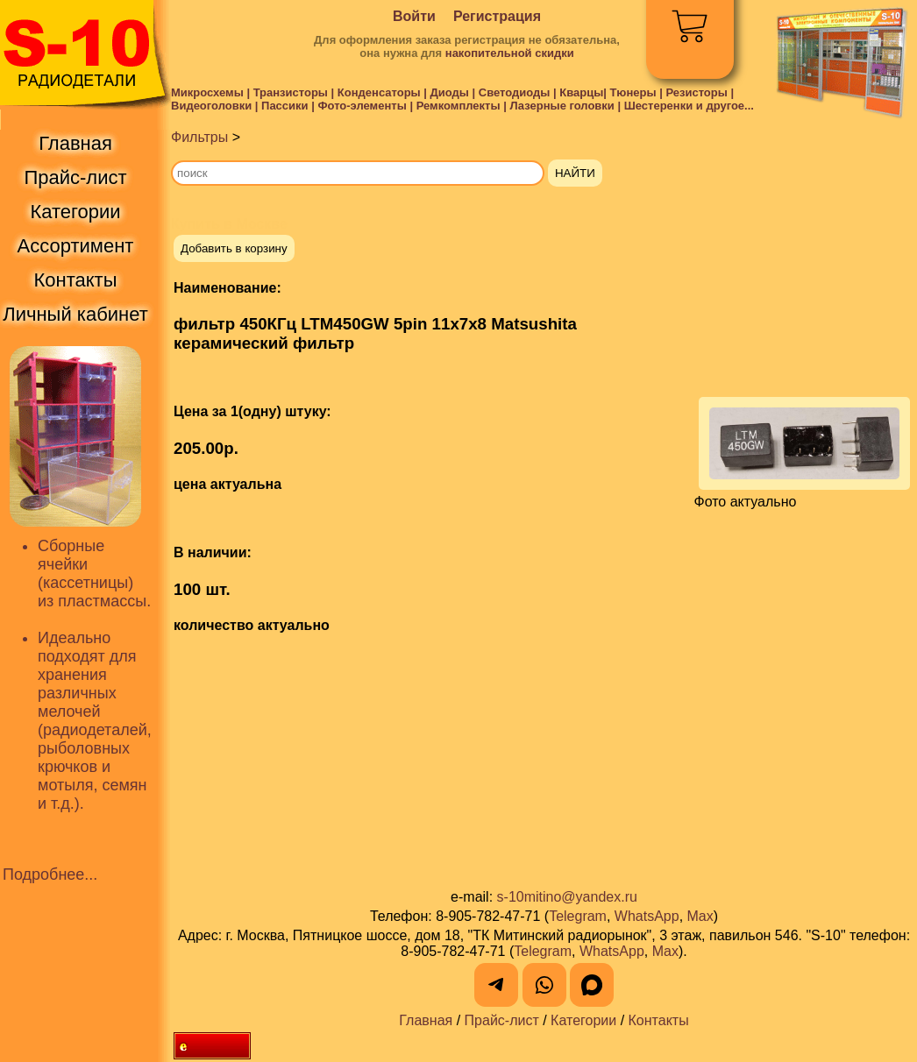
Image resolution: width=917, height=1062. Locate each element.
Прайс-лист (502, 1020)
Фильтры (199, 137)
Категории (583, 1020)
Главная (425, 1020)
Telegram (578, 916)
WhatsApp (647, 916)
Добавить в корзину (234, 248)
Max (700, 916)
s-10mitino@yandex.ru (567, 896)
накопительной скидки (509, 53)
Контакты (659, 1020)
